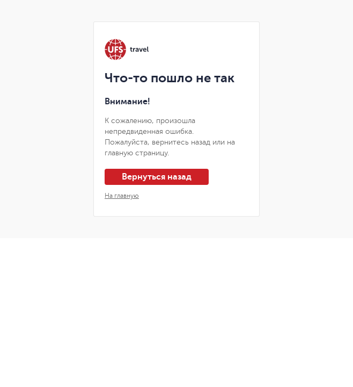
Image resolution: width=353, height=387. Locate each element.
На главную (122, 195)
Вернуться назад (157, 177)
